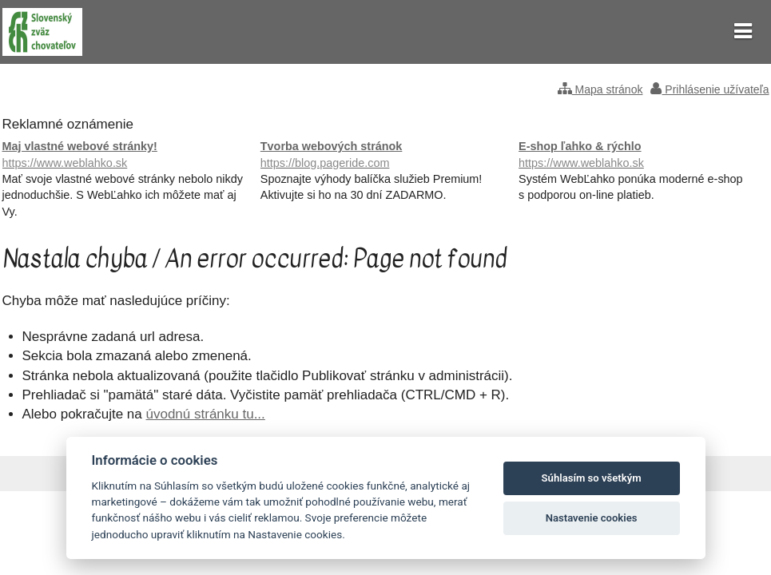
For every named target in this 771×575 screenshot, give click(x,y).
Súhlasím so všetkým (592, 478)
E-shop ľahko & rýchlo (644, 155)
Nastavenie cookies (592, 518)
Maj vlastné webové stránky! (127, 155)
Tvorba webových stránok (385, 155)
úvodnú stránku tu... (205, 414)
